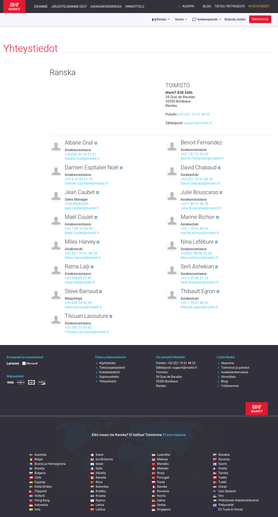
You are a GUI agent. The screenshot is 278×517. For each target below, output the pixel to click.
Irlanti (97, 454)
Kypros (98, 500)
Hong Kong (39, 500)
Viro (218, 495)
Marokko (160, 464)
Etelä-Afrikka (40, 486)
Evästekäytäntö (107, 372)
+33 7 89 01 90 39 (194, 204)
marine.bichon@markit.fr (200, 233)
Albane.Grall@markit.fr (82, 159)
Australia (37, 454)
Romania (160, 491)
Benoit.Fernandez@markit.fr (202, 158)
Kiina (97, 482)
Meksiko (160, 468)
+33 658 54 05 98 (78, 303)
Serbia (158, 505)
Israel (97, 464)
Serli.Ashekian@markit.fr (200, 282)
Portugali (160, 477)
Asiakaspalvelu (205, 19)
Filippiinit (38, 491)
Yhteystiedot (259, 6)
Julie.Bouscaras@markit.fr (201, 208)
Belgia (36, 459)
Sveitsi (220, 468)
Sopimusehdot (107, 376)
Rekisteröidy (260, 19)
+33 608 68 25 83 (78, 278)
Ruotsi (159, 495)
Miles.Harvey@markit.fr (83, 258)
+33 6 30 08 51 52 (194, 278)
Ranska (159, 486)
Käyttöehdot (105, 363)
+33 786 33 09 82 (78, 327)
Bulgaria (37, 473)
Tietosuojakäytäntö (110, 367)
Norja (158, 473)
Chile (35, 477)
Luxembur (161, 454)
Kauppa (185, 6)
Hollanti (37, 495)
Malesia (160, 459)
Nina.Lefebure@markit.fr (200, 258)
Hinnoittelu (134, 6)
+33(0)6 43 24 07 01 (80, 154)
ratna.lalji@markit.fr (80, 282)
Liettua (98, 509)
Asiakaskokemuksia (106, 6)
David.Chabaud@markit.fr (200, 183)
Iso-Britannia (102, 459)
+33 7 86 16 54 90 (79, 228)
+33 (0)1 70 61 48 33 (194, 114)
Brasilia (37, 468)
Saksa (158, 500)
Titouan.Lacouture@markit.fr (87, 332)
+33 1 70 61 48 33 (194, 228)
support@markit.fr (198, 123)
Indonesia (38, 505)
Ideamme (41, 6)
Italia (96, 468)
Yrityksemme (228, 386)
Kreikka (98, 491)
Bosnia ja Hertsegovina (47, 464)
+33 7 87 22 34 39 (194, 154)
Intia (34, 509)
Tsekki (220, 477)
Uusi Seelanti (224, 491)
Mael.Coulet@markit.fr (82, 233)
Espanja (37, 482)
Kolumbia (100, 486)
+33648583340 (76, 204)
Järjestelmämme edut (69, 6)
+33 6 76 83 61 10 (79, 179)
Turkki (220, 482)
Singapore (161, 509)
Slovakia (221, 454)
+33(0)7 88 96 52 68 (196, 253)
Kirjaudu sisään (235, 19)
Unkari (220, 486)
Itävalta (98, 473)
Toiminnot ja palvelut (233, 367)
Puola (158, 482)
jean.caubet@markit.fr (82, 208)
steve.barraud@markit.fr (83, 307)
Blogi (207, 6)
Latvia (97, 505)
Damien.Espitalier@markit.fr (86, 183)
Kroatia (98, 495)
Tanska (220, 473)
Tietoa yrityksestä (230, 6)
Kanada (98, 477)
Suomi (180, 19)
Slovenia (221, 459)
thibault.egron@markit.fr (199, 307)
